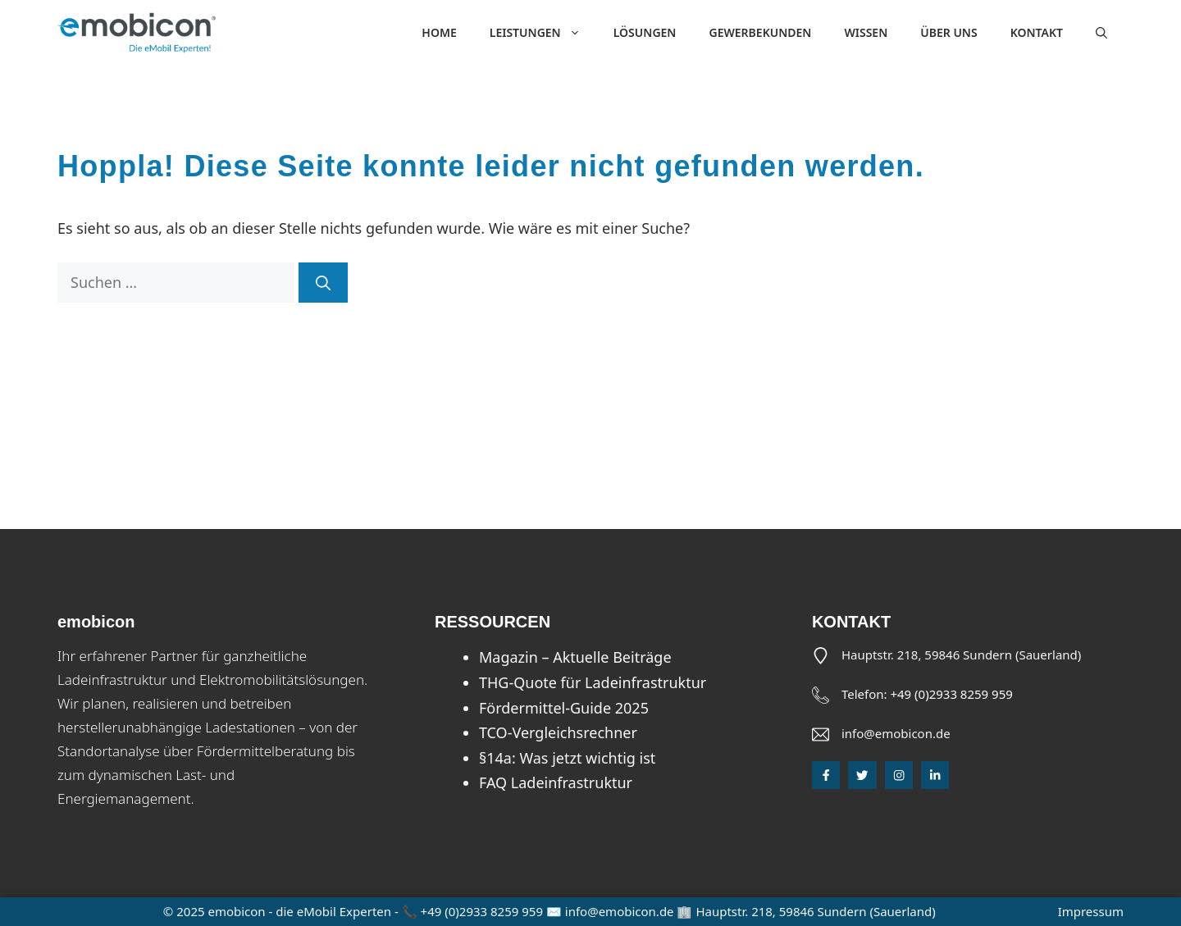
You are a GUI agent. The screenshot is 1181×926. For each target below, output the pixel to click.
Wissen (865, 32)
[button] (1101, 32)
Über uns (948, 32)
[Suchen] (323, 282)
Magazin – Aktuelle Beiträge (575, 657)
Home (439, 32)
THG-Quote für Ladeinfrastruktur (592, 682)
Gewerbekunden (760, 32)
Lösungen (645, 32)
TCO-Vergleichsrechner (558, 732)
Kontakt (1036, 32)
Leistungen (543, 32)
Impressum (1091, 911)
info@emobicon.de (896, 733)
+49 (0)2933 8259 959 (951, 694)
